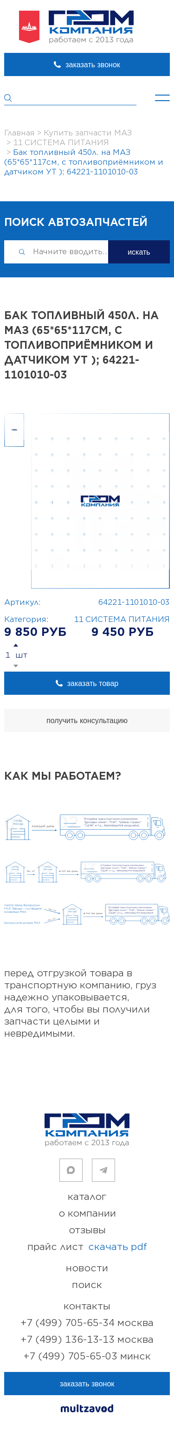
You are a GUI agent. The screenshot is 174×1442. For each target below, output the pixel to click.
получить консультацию (87, 720)
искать (139, 252)
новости (87, 1268)
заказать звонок (92, 65)
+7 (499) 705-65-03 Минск (87, 1356)
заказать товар (92, 683)
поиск (87, 1285)
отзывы (87, 1230)
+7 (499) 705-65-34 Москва (87, 1323)
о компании (87, 1213)
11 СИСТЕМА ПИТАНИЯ (122, 619)
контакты (87, 1306)
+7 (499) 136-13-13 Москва (87, 1340)
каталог (87, 1197)
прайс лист (87, 1247)
